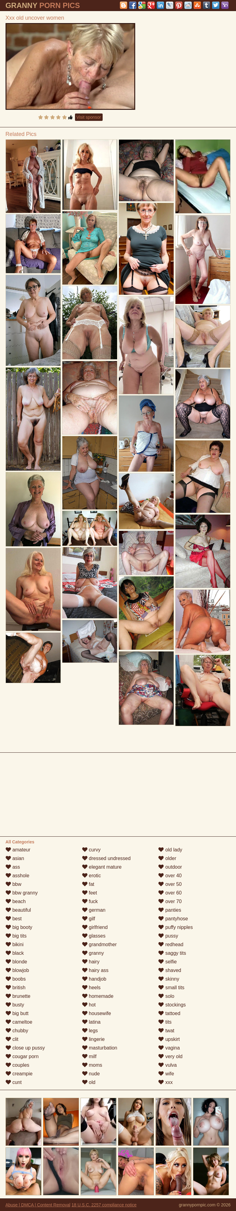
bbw (14, 884)
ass (13, 867)
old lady (170, 849)
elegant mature (102, 867)
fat (88, 884)
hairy (91, 961)
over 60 (170, 892)
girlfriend (95, 927)
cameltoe (19, 1022)
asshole (18, 875)
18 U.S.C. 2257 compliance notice (104, 1204)
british (16, 987)
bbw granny (22, 892)
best (14, 918)
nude (91, 1073)
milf (89, 1056)
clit (12, 1039)
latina (91, 1022)
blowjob (17, 970)
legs (90, 1030)
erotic (91, 875)
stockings (172, 1004)
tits (164, 1022)
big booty (19, 927)
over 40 (170, 875)
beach (16, 901)
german (94, 910)
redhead (170, 944)
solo (166, 996)
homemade (98, 996)
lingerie (93, 1039)
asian (15, 858)
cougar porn (22, 1056)
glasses (94, 935)
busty (15, 1004)
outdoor (170, 867)
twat (166, 1030)
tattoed (169, 1013)
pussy (168, 935)
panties (169, 910)
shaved (169, 970)
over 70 (170, 901)
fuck (90, 901)
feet (89, 892)
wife (166, 1073)
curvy (91, 849)
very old (170, 1056)
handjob (94, 979)
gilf (88, 918)
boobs (16, 979)
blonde (16, 961)
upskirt (169, 1039)
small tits (171, 987)
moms (92, 1065)
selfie (167, 961)
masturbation (99, 1047)
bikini (15, 944)
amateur (18, 849)
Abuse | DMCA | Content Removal (38, 1204)
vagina (169, 1047)
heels (91, 987)
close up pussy (25, 1047)
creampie (19, 1073)
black (15, 953)
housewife (96, 1013)
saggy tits (172, 953)
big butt (17, 1013)
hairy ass (95, 970)
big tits (16, 935)
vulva (167, 1065)
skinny (168, 979)
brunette (18, 996)
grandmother (99, 944)
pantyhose (173, 918)
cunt (14, 1082)
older (167, 858)
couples (18, 1065)
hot (89, 1004)
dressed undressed (106, 858)
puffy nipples (175, 927)
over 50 (170, 884)
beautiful (18, 910)
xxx (165, 1082)
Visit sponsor (89, 117)
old (89, 1082)
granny (93, 953)
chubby (17, 1030)
